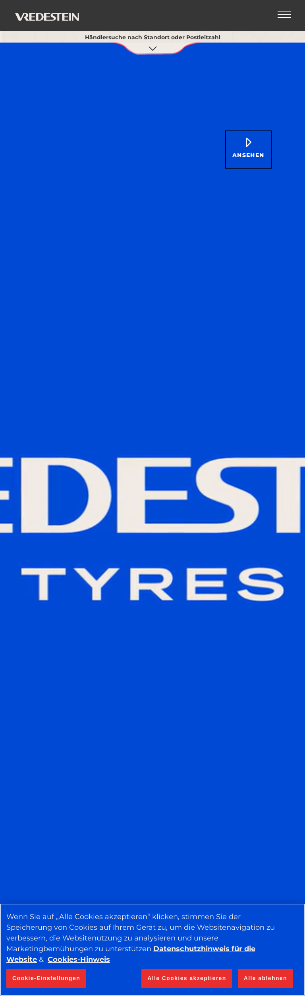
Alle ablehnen (265, 978)
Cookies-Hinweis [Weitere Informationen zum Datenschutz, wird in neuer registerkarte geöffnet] (79, 959)
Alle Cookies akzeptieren (186, 978)
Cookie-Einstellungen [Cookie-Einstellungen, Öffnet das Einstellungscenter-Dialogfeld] (46, 978)
